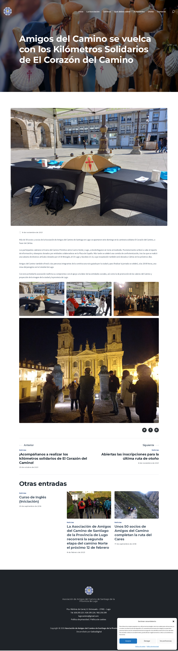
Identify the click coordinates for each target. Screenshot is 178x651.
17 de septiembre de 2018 (125, 544)
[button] (173, 621)
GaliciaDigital (96, 632)
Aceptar (128, 641)
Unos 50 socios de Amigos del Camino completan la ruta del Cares (133, 533)
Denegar (147, 641)
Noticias (22, 450)
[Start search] (173, 12)
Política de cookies (140, 646)
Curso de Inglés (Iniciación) (32, 499)
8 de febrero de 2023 (76, 553)
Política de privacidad (153, 646)
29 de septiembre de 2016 (30, 506)
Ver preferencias (166, 641)
